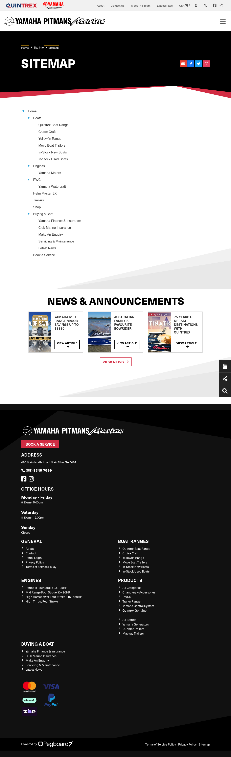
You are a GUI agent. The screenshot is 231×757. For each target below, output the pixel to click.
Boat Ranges (133, 541)
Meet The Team (141, 5)
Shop (37, 207)
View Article (67, 344)
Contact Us (117, 5)
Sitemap (204, 744)
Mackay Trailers (133, 633)
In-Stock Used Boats (53, 159)
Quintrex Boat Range (54, 125)
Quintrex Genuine (134, 610)
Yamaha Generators (135, 624)
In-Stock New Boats (53, 152)
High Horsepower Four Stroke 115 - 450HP (54, 596)
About (100, 5)
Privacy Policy (35, 562)
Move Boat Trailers (52, 145)
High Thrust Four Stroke (42, 601)
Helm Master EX (45, 193)
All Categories (131, 587)
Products (130, 580)
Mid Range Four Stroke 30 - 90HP (48, 592)
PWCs (126, 596)
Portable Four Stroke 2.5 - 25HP (46, 587)
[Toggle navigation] (223, 21)
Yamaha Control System (138, 606)
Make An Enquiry (51, 234)
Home (25, 48)
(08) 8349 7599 (36, 470)
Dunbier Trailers (133, 629)
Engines (31, 580)
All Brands (129, 619)
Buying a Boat (37, 644)
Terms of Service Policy (41, 566)
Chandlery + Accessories (138, 592)
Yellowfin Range (50, 138)
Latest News (165, 5)
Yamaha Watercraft (52, 186)
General (31, 541)
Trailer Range (131, 601)
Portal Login (34, 557)
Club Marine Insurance (55, 227)
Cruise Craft (47, 132)
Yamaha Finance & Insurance (60, 221)
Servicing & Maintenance (56, 241)
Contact (31, 553)
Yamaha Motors (50, 173)
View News (115, 362)
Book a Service (40, 444)
